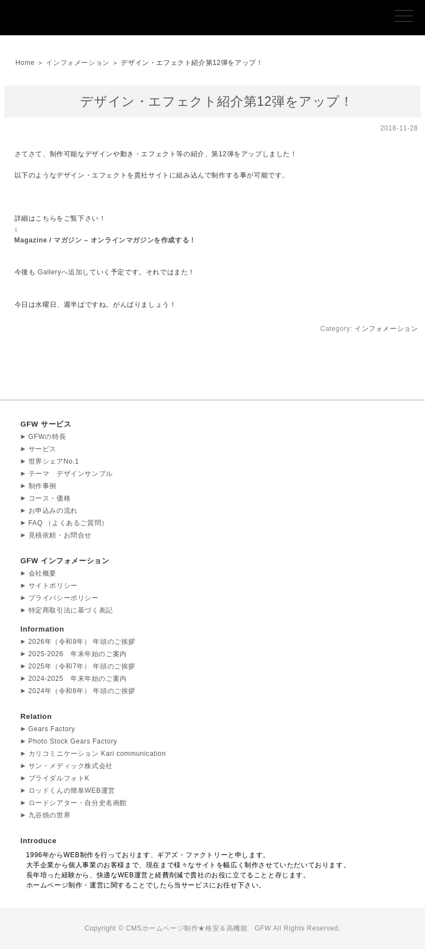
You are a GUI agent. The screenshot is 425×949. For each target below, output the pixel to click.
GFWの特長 (48, 437)
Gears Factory (52, 729)
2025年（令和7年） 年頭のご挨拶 (82, 666)
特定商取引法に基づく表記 (71, 610)
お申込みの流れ (53, 511)
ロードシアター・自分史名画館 (78, 803)
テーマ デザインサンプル (71, 474)
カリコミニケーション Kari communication (97, 754)
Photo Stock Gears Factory (73, 741)
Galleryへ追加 (59, 272)
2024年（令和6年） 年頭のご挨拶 (82, 691)
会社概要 (42, 573)
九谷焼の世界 (50, 815)
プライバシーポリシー (64, 598)
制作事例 (42, 486)
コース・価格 (50, 498)
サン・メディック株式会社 (71, 766)
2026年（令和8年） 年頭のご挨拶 (82, 642)
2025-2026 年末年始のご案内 (78, 654)
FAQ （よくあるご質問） (68, 523)
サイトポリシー (53, 586)
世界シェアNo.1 (54, 461)
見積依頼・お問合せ (60, 535)
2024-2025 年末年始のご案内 (78, 678)
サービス (42, 449)
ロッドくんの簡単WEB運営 (72, 790)
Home (25, 63)
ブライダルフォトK (59, 778)
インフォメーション (77, 63)
